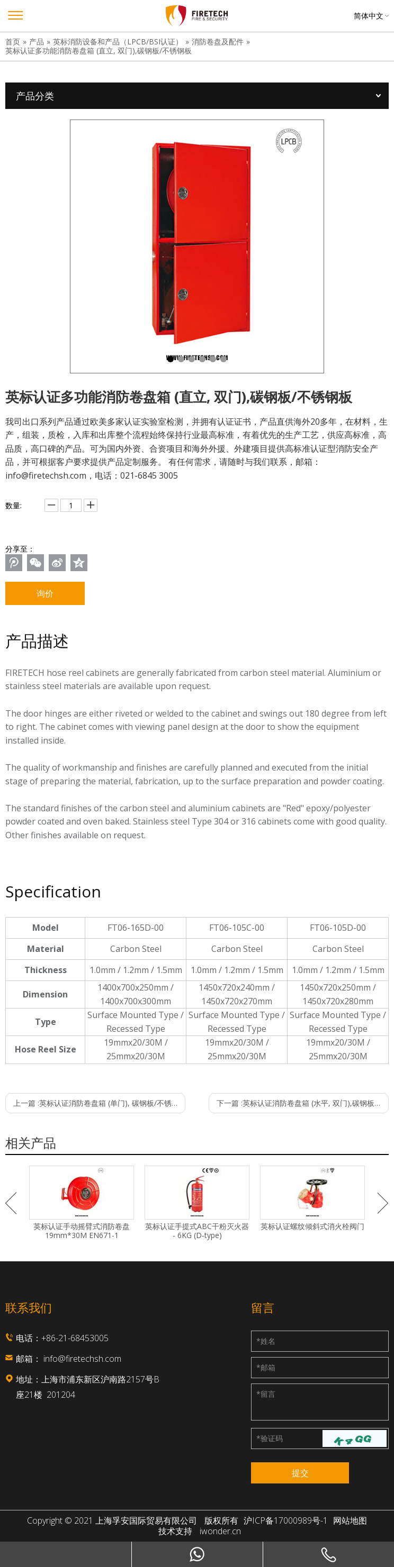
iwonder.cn (220, 1531)
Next (383, 1203)
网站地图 (350, 1521)
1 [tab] (170, 359)
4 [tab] (202, 359)
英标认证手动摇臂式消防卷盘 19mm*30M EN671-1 (81, 1231)
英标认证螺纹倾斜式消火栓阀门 (312, 1226)
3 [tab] (192, 359)
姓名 (265, 1341)
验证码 (269, 1438)
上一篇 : (99, 1103)
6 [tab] (223, 359)
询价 (45, 593)
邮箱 (265, 1367)
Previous (10, 1203)
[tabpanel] (197, 246)
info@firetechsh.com (82, 1358)
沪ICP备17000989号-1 (286, 1521)
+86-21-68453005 (75, 1338)
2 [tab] (181, 359)
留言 (265, 1394)
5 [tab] (213, 359)
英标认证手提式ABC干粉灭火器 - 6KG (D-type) (197, 1231)
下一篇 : (303, 1103)
